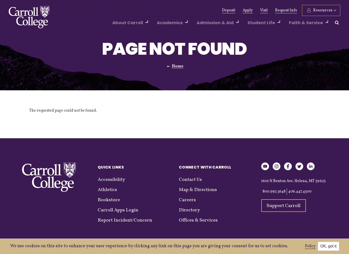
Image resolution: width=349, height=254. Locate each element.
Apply (248, 10)
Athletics (143, 10)
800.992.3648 (274, 191)
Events (180, 10)
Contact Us (190, 179)
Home (177, 66)
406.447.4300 (299, 191)
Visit (264, 10)
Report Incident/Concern (125, 220)
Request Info (286, 10)
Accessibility (111, 179)
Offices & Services (198, 220)
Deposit (228, 10)
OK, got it (328, 246)
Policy (310, 246)
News (163, 10)
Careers (187, 200)
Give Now (99, 10)
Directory (189, 210)
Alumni (121, 10)
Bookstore (109, 200)
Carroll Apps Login (118, 210)
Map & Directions (198, 189)
